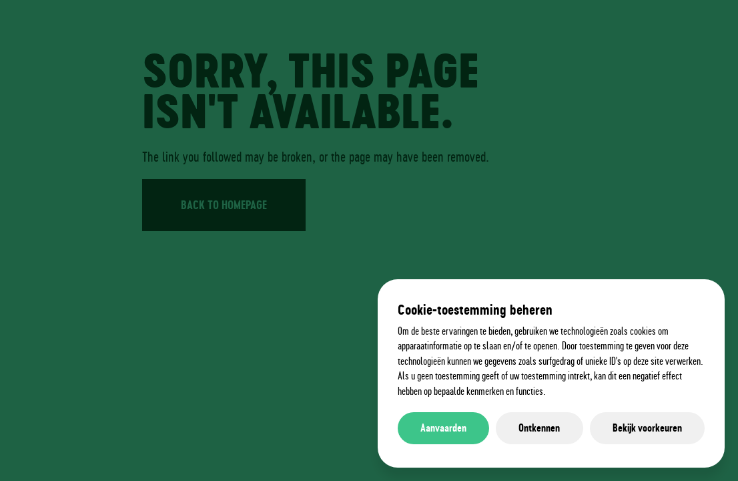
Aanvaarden (443, 428)
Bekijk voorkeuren (647, 428)
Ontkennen (539, 428)
